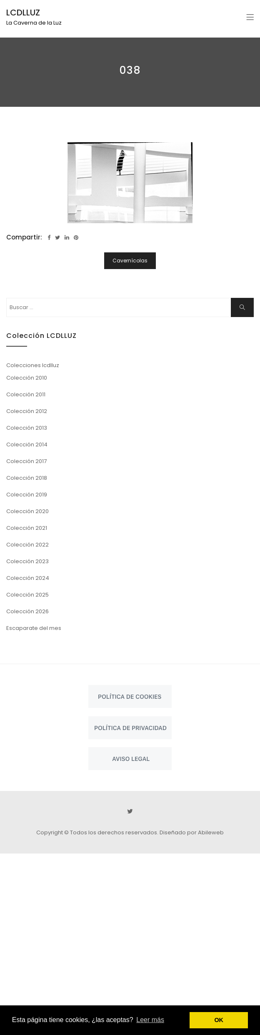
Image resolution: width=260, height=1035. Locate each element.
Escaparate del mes (33, 628)
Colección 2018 (26, 478)
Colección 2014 (27, 444)
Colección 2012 (26, 411)
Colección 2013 (26, 428)
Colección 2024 (27, 578)
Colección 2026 (27, 611)
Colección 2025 (27, 595)
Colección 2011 (25, 394)
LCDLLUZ (23, 12)
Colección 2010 (26, 378)
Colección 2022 (27, 545)
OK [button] (218, 1020)
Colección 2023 (27, 561)
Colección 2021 (26, 528)
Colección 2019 (26, 495)
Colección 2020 (27, 511)
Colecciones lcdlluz (32, 365)
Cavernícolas (130, 260)
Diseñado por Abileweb (192, 832)
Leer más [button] (150, 1019)
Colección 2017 (26, 461)
